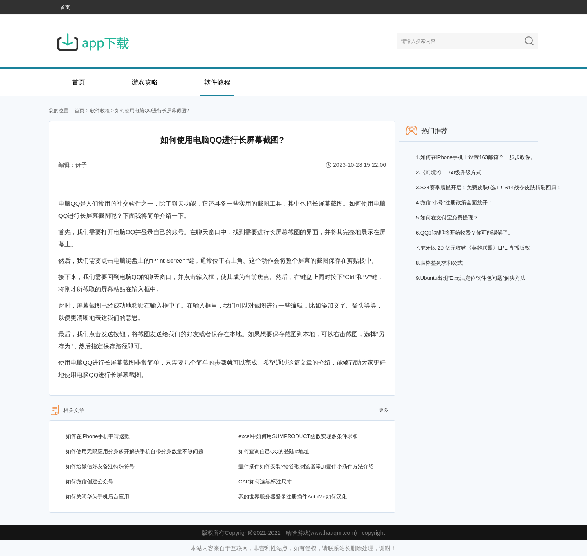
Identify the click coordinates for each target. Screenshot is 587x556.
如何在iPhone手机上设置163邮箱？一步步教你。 (476, 157)
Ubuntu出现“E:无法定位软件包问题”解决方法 (470, 278)
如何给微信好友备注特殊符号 (100, 466)
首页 (65, 7)
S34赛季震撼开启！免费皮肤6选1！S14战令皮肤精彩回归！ (489, 187)
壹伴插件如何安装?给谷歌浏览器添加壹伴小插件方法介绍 (306, 466)
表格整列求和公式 (439, 263)
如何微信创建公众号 (89, 481)
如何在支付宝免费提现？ (447, 218)
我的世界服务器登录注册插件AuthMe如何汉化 (292, 497)
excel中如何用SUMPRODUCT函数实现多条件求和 (298, 436)
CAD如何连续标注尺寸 (265, 481)
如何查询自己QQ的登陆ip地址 (273, 451)
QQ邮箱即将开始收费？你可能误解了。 (464, 233)
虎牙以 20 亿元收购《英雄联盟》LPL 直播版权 (473, 248)
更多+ (385, 410)
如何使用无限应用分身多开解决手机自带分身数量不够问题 (134, 451)
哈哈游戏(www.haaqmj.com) (321, 532)
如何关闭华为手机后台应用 (97, 497)
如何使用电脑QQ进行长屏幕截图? (152, 110)
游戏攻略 (145, 82)
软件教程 (217, 82)
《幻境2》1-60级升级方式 (448, 172)
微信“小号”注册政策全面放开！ (454, 202)
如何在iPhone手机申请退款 (98, 436)
